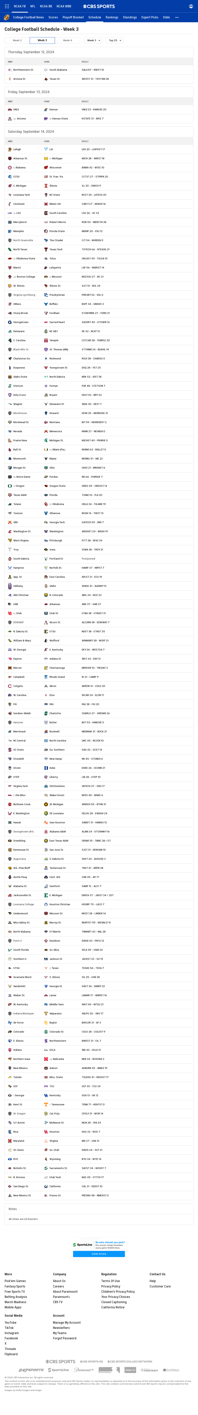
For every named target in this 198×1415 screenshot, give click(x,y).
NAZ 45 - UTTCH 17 (93, 1177)
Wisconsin (55, 167)
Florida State (57, 231)
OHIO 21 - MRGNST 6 (93, 467)
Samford (55, 886)
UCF (15, 1086)
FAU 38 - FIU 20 (90, 704)
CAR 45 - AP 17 (90, 877)
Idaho (53, 586)
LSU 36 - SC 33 (90, 213)
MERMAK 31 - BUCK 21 (94, 731)
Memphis (18, 231)
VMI (15, 522)
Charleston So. (22, 358)
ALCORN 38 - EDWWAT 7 (96, 622)
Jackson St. (56, 959)
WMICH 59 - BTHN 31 (94, 804)
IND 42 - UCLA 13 (91, 1050)
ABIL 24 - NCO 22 (92, 595)
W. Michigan (56, 804)
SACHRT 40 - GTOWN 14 (96, 322)
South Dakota (21, 558)
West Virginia (21, 540)
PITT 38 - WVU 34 (92, 540)
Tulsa (53, 258)
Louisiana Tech (21, 194)
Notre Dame (23, 476)
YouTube (10, 1323)
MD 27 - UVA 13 (90, 1140)
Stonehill (18, 758)
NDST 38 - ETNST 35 (93, 631)
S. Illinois (55, 977)
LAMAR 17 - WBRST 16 (94, 995)
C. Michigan (19, 185)
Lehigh (17, 149)
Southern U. (20, 959)
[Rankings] (112, 17)
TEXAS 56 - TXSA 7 (93, 968)
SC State (18, 749)
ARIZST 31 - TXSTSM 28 (95, 79)
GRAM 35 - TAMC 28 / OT (96, 840)
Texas (55, 968)
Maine (53, 458)
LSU (18, 213)
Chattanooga (57, 667)
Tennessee (57, 1104)
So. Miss (54, 949)
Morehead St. (21, 422)
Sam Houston (57, 822)
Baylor (53, 1022)
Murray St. (55, 922)
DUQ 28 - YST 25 (91, 367)
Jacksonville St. (22, 895)
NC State (55, 194)
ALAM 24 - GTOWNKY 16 (96, 831)
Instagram (12, 1333)
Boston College (26, 276)
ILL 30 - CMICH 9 (91, 185)
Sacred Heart (57, 322)
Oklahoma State (25, 258)
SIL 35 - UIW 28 (91, 977)
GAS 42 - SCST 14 (92, 749)
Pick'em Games (15, 1281)
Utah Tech (55, 1177)
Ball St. (17, 449)
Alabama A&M (58, 831)
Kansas (54, 109)
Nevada (17, 431)
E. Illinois (18, 1040)
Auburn (54, 1068)
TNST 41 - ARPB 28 (92, 868)
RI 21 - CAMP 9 (90, 677)
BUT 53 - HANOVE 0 (93, 722)
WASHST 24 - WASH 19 (95, 531)
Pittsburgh (56, 540)
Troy (16, 549)
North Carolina (58, 740)
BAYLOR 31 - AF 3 (91, 1022)
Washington (56, 531)
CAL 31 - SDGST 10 (92, 1186)
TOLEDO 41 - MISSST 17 (95, 1077)
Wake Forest (57, 795)
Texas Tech (56, 249)
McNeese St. (57, 1122)
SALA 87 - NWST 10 (93, 69)
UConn (17, 768)
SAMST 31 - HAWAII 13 (94, 822)
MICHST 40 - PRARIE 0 (95, 440)
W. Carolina (19, 695)
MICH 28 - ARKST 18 (93, 158)
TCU (52, 1086)
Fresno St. (55, 1195)
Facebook (11, 1338)
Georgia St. (56, 986)
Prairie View (20, 440)
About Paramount (65, 1292)
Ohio (52, 467)
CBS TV (58, 1302)
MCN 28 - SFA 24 (91, 1122)
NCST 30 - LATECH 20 (94, 194)
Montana (55, 422)
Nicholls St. (19, 1168)
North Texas (20, 249)
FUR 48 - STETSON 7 (93, 385)
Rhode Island (57, 677)
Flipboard (11, 1354)
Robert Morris (58, 222)
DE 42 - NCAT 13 (91, 331)
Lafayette (55, 267)
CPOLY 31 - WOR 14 (92, 1113)
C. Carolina (19, 340)
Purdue (54, 476)
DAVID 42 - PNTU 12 (93, 940)
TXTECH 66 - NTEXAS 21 (95, 249)
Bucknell (55, 731)
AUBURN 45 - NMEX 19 (94, 1068)
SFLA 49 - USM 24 (92, 949)
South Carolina (58, 213)
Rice (15, 1131)
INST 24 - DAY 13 (91, 658)
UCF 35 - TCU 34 (91, 1086)
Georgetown (20, 322)
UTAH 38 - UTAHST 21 (94, 613)
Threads (10, 1349)
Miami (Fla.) (59, 449)
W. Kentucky (20, 1004)
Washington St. (22, 531)
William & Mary (22, 640)
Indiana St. (56, 658)
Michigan (57, 158)
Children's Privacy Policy (118, 1292)
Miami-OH (55, 204)
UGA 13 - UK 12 (90, 1095)
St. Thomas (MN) (59, 349)
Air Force (18, 1022)
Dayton (17, 658)
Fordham (55, 313)
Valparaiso (56, 1013)
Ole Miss (20, 795)
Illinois (53, 185)
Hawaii (17, 822)
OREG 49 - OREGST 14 (94, 486)
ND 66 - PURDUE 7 (92, 476)
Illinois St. (55, 285)
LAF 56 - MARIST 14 (93, 267)
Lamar (53, 995)
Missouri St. (56, 913)
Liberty (54, 777)
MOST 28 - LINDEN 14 (94, 913)
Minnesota (56, 431)
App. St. (17, 577)
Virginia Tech (20, 786)
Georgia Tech (57, 522)
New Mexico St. (22, 1195)
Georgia (19, 1095)
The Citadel (56, 240)
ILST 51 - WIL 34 (91, 285)
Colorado (18, 1031)
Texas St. (55, 79)
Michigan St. (57, 440)
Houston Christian (60, 904)
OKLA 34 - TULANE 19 (94, 504)
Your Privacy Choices (115, 1297)
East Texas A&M (59, 840)
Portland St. (57, 558)
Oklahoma (58, 504)
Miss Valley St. (21, 922)
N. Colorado (56, 595)
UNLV (16, 109)
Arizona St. (19, 79)
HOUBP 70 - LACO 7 (93, 904)
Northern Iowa (21, 1059)
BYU (15, 1159)
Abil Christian (21, 595)
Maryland (18, 1140)
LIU (51, 149)
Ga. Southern (57, 749)
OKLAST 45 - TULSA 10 (95, 258)
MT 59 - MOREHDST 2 (94, 422)
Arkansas (55, 604)
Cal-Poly (55, 1113)
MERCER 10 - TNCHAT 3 (95, 667)
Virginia (54, 1140)
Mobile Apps (13, 1307)
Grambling (19, 840)
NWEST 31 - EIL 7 (91, 1040)
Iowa (52, 549)
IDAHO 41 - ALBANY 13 (94, 586)
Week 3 (42, 40)
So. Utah (54, 1150)
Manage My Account (67, 1323)
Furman (54, 385)
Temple (54, 340)
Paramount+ (61, 1297)
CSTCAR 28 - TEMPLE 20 (96, 340)
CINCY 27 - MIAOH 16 (94, 204)
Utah (19, 613)
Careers (58, 1286)
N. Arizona (19, 1177)
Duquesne (19, 367)
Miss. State (56, 1077)
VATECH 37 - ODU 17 (93, 786)
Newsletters (61, 1328)
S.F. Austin (19, 1122)
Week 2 (17, 40)
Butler (53, 722)
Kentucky (55, 1095)
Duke (52, 768)
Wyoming (55, 1159)
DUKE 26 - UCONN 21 (93, 768)
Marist (17, 267)
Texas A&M (19, 495)
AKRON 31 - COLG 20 (93, 686)
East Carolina (57, 577)
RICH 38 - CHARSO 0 (93, 358)
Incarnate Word (22, 977)
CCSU (16, 176)
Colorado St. (57, 1031)
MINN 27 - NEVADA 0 (93, 431)
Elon (52, 695)
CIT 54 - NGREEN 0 (92, 240)
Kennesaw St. (21, 849)
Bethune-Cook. (22, 804)
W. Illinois (19, 285)
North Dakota (57, 376)
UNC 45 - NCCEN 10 (93, 740)
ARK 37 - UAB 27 (91, 604)
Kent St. (18, 1104)
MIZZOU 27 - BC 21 (92, 276)
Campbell (19, 677)
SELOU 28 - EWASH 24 (94, 813)
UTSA (16, 968)
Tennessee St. (58, 868)
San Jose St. (57, 849)
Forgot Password (64, 1338)
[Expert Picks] (150, 17)
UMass (17, 304)
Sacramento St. (59, 1168)
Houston (54, 1131)
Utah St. (54, 613)
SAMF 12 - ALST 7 (92, 886)
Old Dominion (57, 786)
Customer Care (160, 1286)
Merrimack (19, 731)
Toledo (17, 1077)
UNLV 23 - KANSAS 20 (94, 109)
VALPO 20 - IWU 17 (92, 1013)
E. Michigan (56, 895)
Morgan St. (19, 467)
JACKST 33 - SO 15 (92, 959)
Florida (53, 495)
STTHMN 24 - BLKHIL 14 (95, 349)
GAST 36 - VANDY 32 (93, 986)
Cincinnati (19, 204)
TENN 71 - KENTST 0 (93, 1104)
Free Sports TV (15, 1292)
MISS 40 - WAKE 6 (92, 795)
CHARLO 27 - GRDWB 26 (96, 713)
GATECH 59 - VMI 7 (93, 522)
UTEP (16, 777)
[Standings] (130, 17)
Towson (18, 513)
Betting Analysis (16, 1297)
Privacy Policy (110, 1286)
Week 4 (67, 40)
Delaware (19, 331)
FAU (52, 704)
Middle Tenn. (57, 1004)
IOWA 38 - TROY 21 (92, 549)
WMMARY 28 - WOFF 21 (95, 640)
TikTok (9, 1328)
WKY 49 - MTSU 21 (92, 1004)
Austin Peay (20, 877)
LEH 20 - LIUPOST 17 (93, 149)
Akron (53, 686)
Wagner (17, 404)
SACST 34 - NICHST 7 (94, 1168)
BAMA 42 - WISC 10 (93, 167)
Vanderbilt (19, 986)
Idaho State (20, 376)
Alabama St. (20, 886)
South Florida (21, 949)
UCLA (52, 1050)
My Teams (60, 1333)
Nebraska (58, 1059)
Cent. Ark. (55, 877)
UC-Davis (18, 1150)
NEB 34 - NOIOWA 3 (93, 1059)
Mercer (17, 667)
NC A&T (54, 331)
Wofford (54, 640)
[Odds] (166, 17)
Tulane (17, 504)
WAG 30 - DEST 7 (92, 404)
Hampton (18, 567)
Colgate (18, 686)
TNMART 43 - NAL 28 (94, 931)
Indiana (17, 1050)
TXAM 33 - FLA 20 (92, 495)
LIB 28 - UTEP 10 (91, 777)
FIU (15, 704)
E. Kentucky (56, 649)
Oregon (20, 486)
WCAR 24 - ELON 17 (93, 695)
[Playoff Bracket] (73, 17)
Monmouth (19, 458)
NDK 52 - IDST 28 (92, 376)
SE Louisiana (57, 813)
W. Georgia (19, 649)
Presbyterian (57, 295)
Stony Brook (20, 313)
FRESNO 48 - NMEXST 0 (95, 1195)
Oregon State (58, 486)
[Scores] (53, 17)
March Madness (15, 1302)
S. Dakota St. (57, 858)
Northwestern (58, 1040)
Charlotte (55, 713)
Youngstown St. (59, 367)
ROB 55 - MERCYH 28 (94, 222)
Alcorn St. (55, 622)
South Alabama (58, 69)
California (55, 1186)
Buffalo (54, 304)
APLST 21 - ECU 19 (92, 577)
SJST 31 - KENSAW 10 (94, 849)
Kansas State (60, 118)
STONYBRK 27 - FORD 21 (96, 313)
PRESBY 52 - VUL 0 (92, 295)
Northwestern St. (23, 69)
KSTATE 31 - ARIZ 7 (93, 118)
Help (153, 1281)
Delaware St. (57, 404)
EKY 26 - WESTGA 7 (93, 649)
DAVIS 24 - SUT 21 (92, 1150)
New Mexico (20, 1068)
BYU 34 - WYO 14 (91, 1159)
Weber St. (19, 995)
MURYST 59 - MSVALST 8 (96, 922)
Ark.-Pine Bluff (21, 868)
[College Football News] (28, 17)
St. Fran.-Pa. (56, 176)
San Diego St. (21, 1186)
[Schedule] (94, 17)
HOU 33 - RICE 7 (91, 1131)
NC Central (19, 740)
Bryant (53, 395)
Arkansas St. (20, 158)
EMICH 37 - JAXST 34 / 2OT (98, 895)
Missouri (57, 276)
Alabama (20, 167)
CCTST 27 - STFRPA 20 (95, 176)
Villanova (55, 513)
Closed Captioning (114, 1302)
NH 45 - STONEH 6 (92, 758)
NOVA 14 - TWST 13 (92, 513)
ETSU (52, 631)
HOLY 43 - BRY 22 (92, 395)
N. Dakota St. (20, 631)
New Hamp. (56, 758)
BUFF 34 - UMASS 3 (93, 304)
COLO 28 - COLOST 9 (93, 1031)
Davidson (55, 940)
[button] (177, 17)
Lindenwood (20, 913)
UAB (15, 604)
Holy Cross (19, 395)
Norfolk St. (56, 567)
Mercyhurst (20, 222)
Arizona (21, 118)
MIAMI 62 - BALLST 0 (94, 449)
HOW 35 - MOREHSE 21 (95, 413)
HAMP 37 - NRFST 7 (93, 567)
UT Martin (55, 931)
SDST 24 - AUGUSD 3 (94, 858)
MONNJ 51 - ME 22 (92, 458)
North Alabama (22, 931)
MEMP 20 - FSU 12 (92, 231)
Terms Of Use (110, 1281)
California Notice (113, 1307)
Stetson (18, 385)
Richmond (55, 358)
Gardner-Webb (22, 713)
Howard (54, 413)
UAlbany (18, 586)
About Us (59, 1281)
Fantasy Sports (15, 1286)
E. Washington (21, 813)
